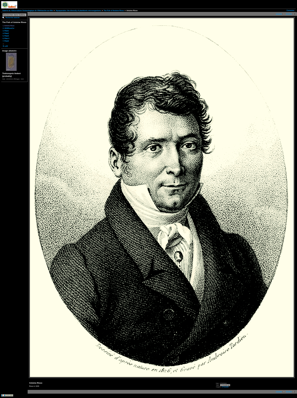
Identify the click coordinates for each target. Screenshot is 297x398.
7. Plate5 (6, 41)
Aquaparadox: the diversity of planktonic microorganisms (78, 10)
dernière (289, 14)
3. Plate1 (6, 31)
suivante (279, 14)
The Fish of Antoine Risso (114, 10)
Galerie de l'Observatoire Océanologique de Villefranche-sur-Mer (27, 10)
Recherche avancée (13, 17)
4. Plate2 (6, 33)
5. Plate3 (6, 36)
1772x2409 (225, 387)
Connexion (290, 10)
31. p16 (5, 46)
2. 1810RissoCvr (8, 28)
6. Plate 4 (6, 38)
